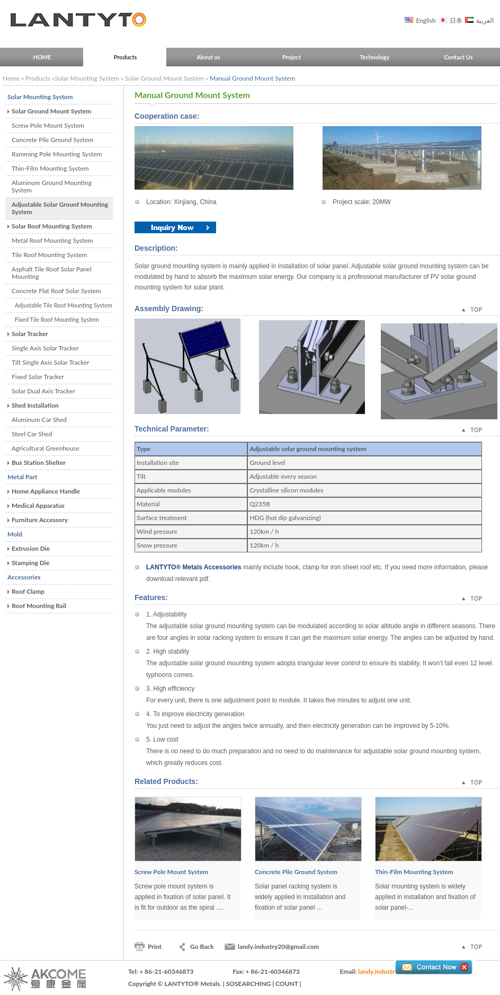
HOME (42, 57)
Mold (14, 534)
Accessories (24, 577)
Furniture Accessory (40, 520)
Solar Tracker (30, 334)
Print (155, 946)
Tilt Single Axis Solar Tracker (51, 362)
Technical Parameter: (172, 429)
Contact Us (458, 57)
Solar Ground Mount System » (167, 78)
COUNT (286, 984)
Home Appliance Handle (46, 491)
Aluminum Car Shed (39, 420)
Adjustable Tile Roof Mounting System (63, 305)
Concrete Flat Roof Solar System (56, 291)
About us (208, 57)
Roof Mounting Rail (39, 606)
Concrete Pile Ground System (52, 140)
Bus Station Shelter (39, 462)
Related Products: (166, 781)
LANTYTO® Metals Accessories (194, 567)
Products (125, 57)
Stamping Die (30, 563)
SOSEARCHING (248, 984)
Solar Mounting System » (90, 78)
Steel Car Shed (32, 434)
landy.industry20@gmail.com (278, 946)
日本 (455, 20)
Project (291, 57)
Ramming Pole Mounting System (57, 154)
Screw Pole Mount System (48, 125)
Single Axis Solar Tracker (45, 348)
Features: (151, 597)
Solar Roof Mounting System (52, 226)
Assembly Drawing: (169, 308)
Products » (40, 78)
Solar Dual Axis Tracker (43, 391)
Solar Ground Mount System (51, 111)
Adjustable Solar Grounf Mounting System (60, 208)
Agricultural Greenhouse (45, 448)
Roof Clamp (28, 591)
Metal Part (22, 477)
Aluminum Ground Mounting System (52, 186)
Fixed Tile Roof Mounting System (57, 319)
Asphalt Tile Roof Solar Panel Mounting (52, 272)
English (424, 20)
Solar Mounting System (40, 97)
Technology (375, 57)
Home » (13, 78)
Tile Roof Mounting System (49, 255)
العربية (484, 20)
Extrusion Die (31, 548)
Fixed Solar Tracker (38, 377)
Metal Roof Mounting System (52, 240)
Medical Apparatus (38, 505)
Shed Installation (35, 405)
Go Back (202, 946)
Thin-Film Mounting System (50, 168)
